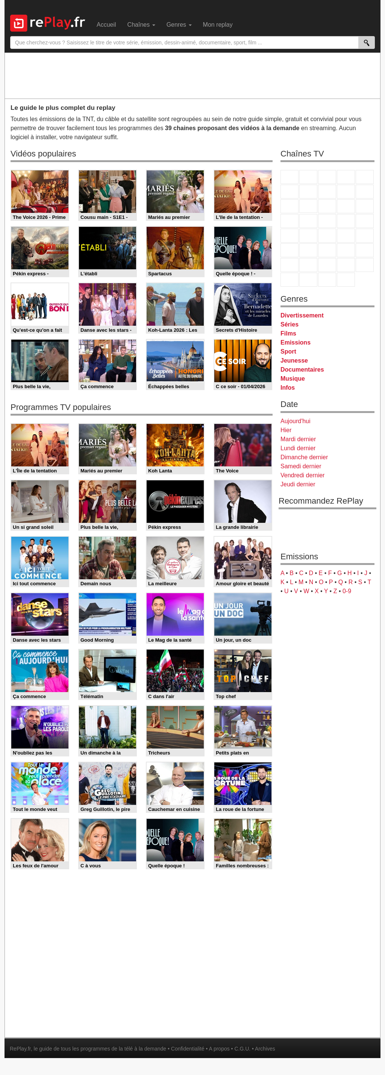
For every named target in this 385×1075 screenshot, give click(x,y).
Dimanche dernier (304, 457)
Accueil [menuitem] (106, 24)
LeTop (289, 280)
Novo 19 (289, 236)
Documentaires (302, 369)
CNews (327, 236)
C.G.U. (242, 1049)
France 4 (289, 206)
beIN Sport (327, 250)
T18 (365, 221)
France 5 (365, 177)
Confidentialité (188, 1049)
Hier (285, 430)
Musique (292, 378)
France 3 (327, 177)
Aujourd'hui (295, 421)
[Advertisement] (192, 75)
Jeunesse (294, 360)
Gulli (289, 265)
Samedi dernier (300, 466)
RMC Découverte (365, 206)
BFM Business (365, 236)
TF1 (289, 177)
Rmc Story (289, 221)
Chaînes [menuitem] (141, 24)
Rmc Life (308, 221)
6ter (346, 206)
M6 (289, 192)
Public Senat (327, 280)
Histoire (346, 280)
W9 (327, 192)
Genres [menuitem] (179, 24)
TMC (346, 192)
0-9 (347, 591)
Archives (265, 1049)
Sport (288, 351)
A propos (219, 1049)
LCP (308, 280)
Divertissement (302, 315)
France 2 (308, 177)
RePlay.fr (20, 1049)
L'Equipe (365, 250)
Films (288, 333)
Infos (287, 387)
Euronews (289, 250)
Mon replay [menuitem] (218, 24)
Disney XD (346, 265)
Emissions (295, 342)
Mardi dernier (298, 439)
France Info (308, 236)
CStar (308, 206)
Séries (289, 324)
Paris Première (346, 221)
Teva (327, 221)
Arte (308, 192)
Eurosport (346, 250)
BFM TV (346, 236)
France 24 (308, 250)
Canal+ (346, 177)
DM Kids (365, 265)
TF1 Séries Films (327, 206)
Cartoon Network (327, 265)
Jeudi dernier (297, 484)
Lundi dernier (297, 448)
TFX (365, 192)
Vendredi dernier (302, 475)
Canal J (308, 265)
